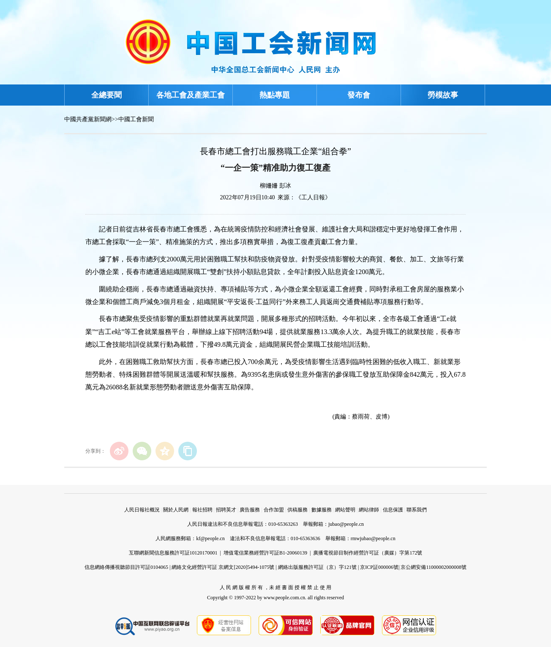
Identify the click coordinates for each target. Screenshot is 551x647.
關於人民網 (175, 510)
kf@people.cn (210, 538)
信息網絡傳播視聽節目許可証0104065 (126, 567)
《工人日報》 (313, 197)
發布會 (358, 95)
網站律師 (369, 510)
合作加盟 (274, 510)
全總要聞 (106, 95)
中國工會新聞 (136, 119)
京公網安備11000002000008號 (433, 567)
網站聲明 (345, 510)
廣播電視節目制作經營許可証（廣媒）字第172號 (367, 553)
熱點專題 (274, 95)
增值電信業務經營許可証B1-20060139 (265, 553)
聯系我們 (416, 510)
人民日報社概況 (142, 510)
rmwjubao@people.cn (373, 538)
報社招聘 (202, 510)
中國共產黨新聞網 (88, 119)
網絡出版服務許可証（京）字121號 (317, 567)
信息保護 (393, 510)
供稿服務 (297, 510)
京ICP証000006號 (379, 567)
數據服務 (321, 510)
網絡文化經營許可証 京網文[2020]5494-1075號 (223, 567)
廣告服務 (250, 510)
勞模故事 (443, 95)
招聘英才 (226, 510)
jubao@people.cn (346, 524)
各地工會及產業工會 (190, 95)
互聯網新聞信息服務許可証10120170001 (173, 553)
